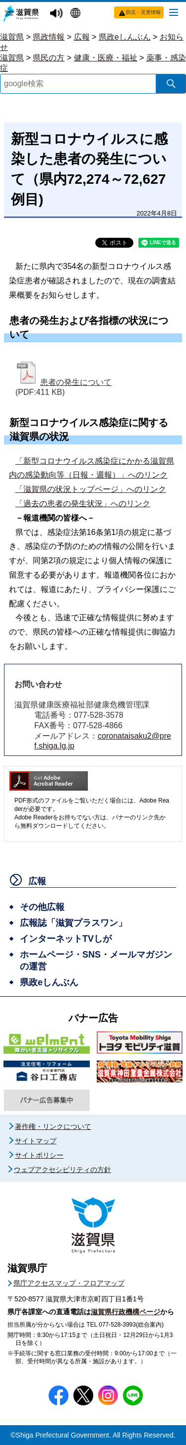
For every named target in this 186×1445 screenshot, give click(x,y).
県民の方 (48, 58)
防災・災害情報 (143, 12)
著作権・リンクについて (53, 1126)
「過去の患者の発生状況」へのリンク (82, 503)
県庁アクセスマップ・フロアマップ (68, 1283)
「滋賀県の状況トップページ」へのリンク (90, 489)
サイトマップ (36, 1141)
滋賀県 (12, 37)
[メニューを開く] (173, 12)
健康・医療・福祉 (105, 58)
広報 (82, 37)
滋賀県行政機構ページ (125, 1312)
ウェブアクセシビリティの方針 (62, 1170)
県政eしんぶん (125, 37)
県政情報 (48, 37)
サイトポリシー (39, 1155)
